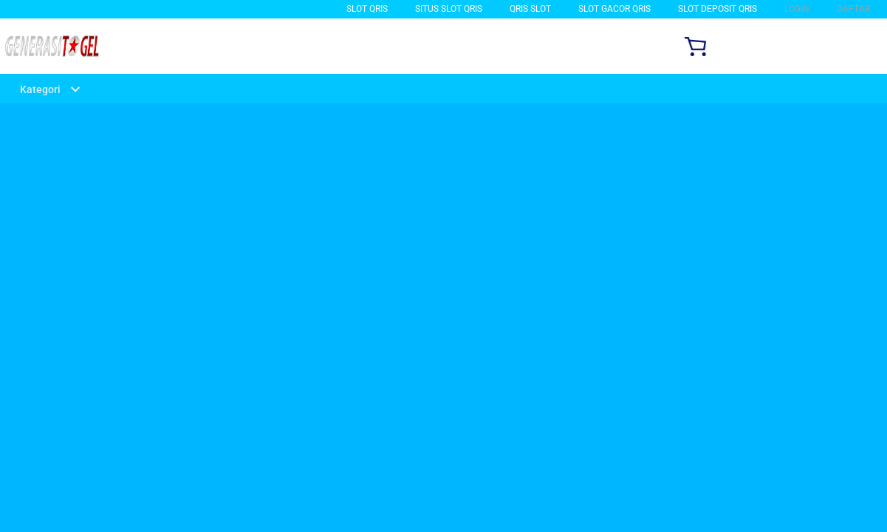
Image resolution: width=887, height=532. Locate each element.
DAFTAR (853, 9)
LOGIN (796, 9)
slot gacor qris (614, 9)
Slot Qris (367, 9)
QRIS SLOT (530, 9)
